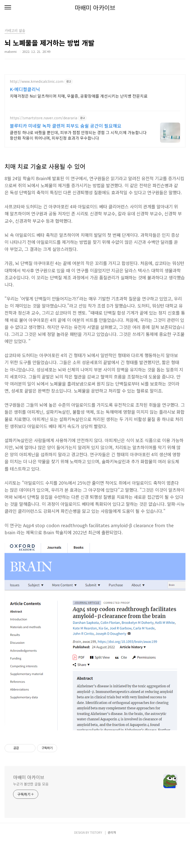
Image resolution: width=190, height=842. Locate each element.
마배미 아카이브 (95, 7)
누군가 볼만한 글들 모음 (31, 783)
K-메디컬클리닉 (25, 89)
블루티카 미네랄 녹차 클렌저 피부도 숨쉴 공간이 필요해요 (65, 126)
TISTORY (96, 832)
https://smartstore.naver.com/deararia (43, 118)
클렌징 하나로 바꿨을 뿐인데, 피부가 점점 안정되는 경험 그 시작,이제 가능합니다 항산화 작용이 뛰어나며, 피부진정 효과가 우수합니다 (78, 135)
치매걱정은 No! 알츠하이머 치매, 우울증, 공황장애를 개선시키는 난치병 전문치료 (78, 96)
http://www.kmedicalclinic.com (36, 81)
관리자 (112, 832)
